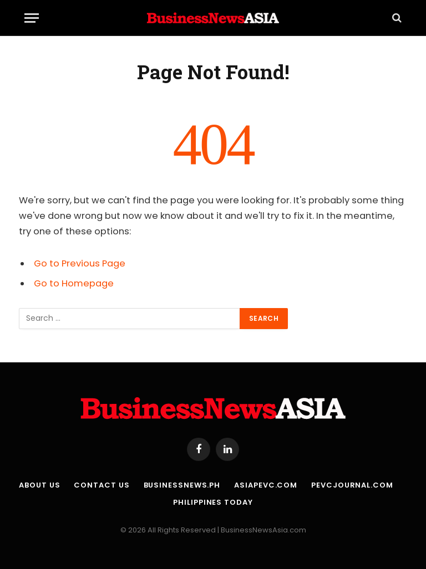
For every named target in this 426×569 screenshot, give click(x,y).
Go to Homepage (74, 283)
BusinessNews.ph (182, 485)
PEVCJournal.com (352, 485)
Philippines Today (212, 502)
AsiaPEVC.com (265, 485)
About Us (39, 485)
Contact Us (101, 485)
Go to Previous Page (79, 263)
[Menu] (31, 18)
